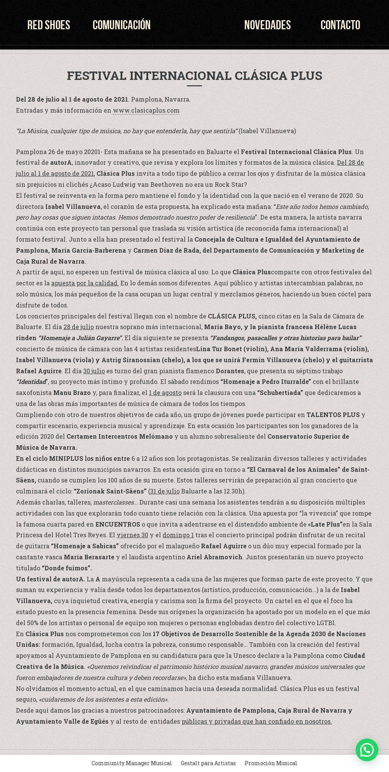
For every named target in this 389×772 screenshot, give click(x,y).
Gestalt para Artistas (208, 763)
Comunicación (122, 25)
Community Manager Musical (132, 763)
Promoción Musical (271, 763)
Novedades (267, 25)
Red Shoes (48, 25)
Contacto (340, 25)
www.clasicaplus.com (146, 110)
